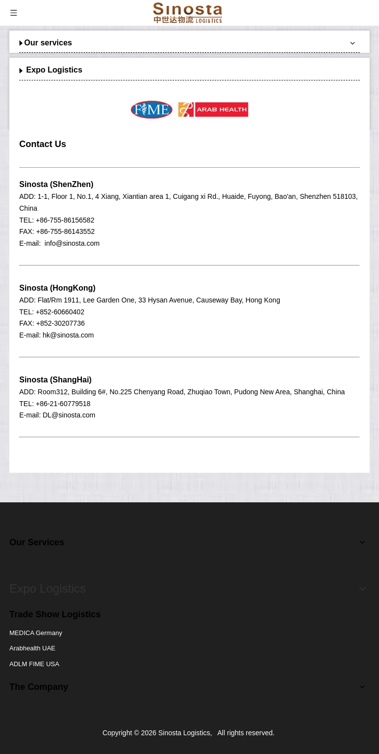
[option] (189, 109)
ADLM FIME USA (34, 664)
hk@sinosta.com (68, 335)
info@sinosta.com (71, 243)
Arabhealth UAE (32, 648)
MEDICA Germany (35, 633)
